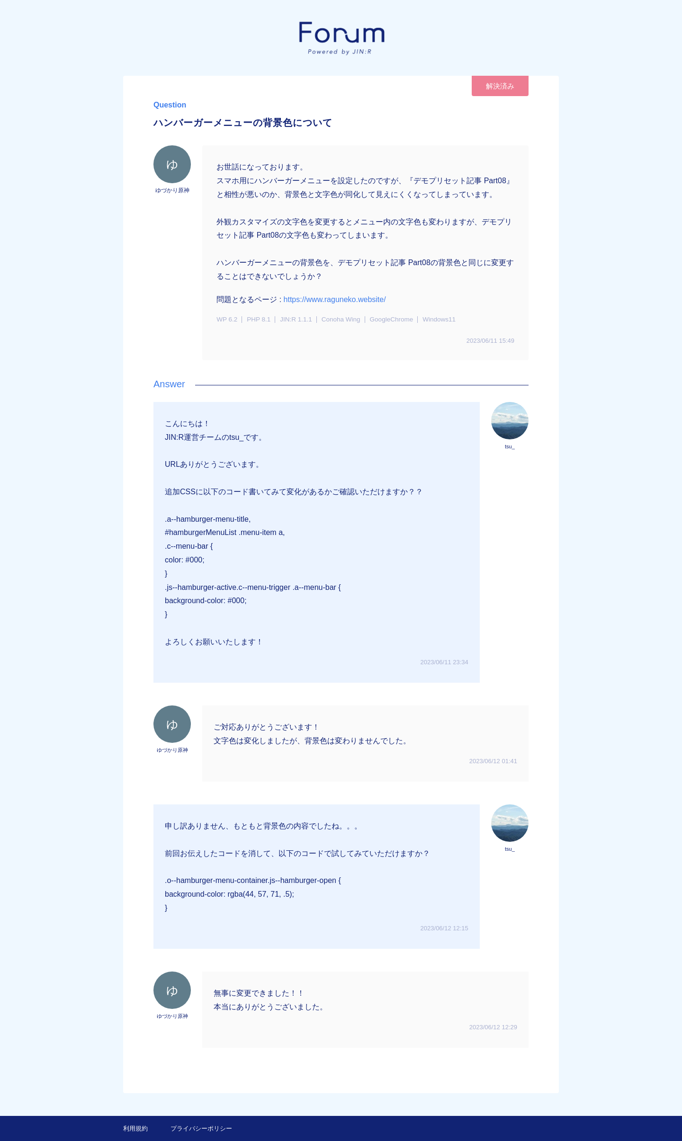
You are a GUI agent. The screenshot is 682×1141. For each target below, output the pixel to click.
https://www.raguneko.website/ (335, 299)
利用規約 (135, 1128)
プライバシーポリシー (201, 1128)
